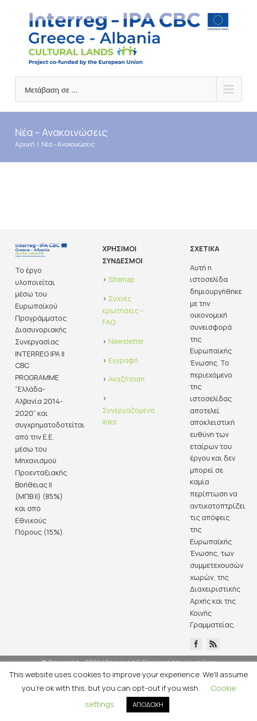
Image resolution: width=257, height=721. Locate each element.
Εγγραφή (123, 360)
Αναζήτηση (126, 379)
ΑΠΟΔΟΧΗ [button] (148, 704)
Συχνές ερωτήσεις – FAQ (123, 310)
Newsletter (126, 341)
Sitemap (121, 279)
